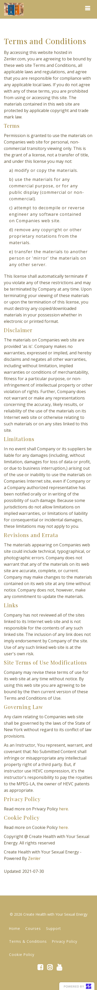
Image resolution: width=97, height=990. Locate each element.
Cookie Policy (21, 954)
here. (64, 809)
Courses (33, 928)
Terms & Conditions (28, 941)
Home (14, 928)
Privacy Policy (64, 941)
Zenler (34, 858)
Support (53, 928)
